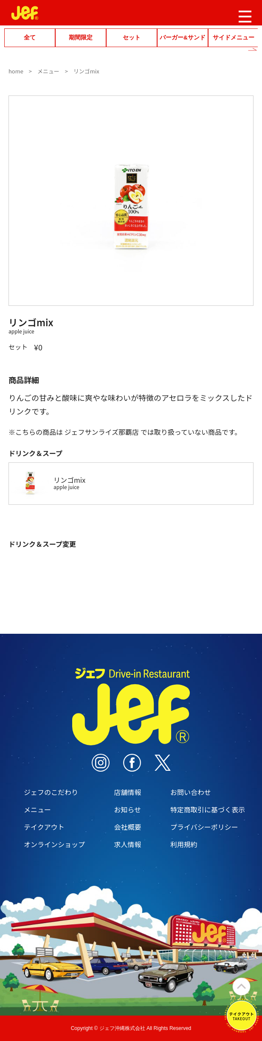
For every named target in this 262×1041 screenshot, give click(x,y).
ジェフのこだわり (51, 792)
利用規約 (183, 844)
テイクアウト (44, 827)
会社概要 (127, 827)
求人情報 (127, 844)
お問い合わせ (190, 792)
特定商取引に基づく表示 (207, 809)
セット (132, 37)
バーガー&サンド (183, 37)
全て (30, 37)
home (15, 71)
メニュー (48, 71)
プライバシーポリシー (204, 827)
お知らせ (127, 809)
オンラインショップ (54, 844)
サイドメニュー (233, 37)
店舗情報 (127, 792)
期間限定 (81, 37)
